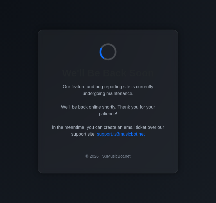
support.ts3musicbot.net (121, 134)
